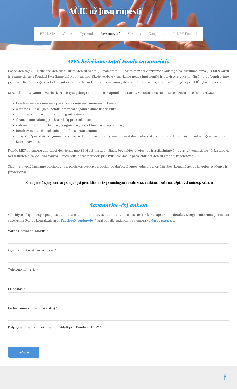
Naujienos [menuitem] (157, 33)
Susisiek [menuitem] (134, 33)
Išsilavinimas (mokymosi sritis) (32, 308)
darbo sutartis (162, 220)
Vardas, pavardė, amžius (28, 231)
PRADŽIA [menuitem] (47, 33)
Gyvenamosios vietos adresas (32, 250)
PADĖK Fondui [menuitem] (185, 33)
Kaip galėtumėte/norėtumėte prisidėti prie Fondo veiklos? (54, 327)
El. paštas (16, 289)
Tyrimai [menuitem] (86, 33)
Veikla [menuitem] (68, 33)
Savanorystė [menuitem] (110, 33)
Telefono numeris (23, 269)
